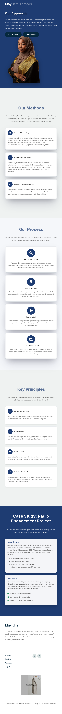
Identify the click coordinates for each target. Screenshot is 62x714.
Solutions (8, 659)
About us (8, 655)
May (18, 4)
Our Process (31, 35)
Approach (8, 663)
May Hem (13, 625)
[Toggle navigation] (54, 4)
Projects (7, 667)
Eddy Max (52, 704)
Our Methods (13, 35)
